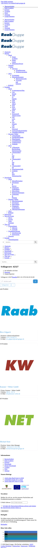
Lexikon (6, 467)
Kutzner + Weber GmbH (9, 387)
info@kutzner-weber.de (13, 394)
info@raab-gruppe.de (18, 3)
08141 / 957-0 (10, 392)
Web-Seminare (11, 222)
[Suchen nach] (16, 281)
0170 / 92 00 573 (11, 337)
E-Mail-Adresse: (14, 502)
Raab (10, 55)
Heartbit (14, 277)
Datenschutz (16, 546)
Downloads (7, 464)
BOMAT (10, 85)
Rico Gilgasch (5, 332)
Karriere (11, 236)
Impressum (24, 546)
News (10, 218)
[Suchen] (35, 281)
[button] (6, 532)
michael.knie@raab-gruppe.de (15, 448)
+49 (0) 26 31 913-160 (13, 447)
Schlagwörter (5, 285)
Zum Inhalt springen (7, 1)
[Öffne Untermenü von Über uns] (11, 256)
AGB (31, 544)
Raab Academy (9, 461)
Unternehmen (12, 226)
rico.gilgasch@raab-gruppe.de (15, 339)
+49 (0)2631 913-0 (6, 3)
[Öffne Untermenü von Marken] (10, 248)
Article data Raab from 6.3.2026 (14, 478)
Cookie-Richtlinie (6, 546)
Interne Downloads (10, 466)
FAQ (5, 469)
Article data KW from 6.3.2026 (13, 481)
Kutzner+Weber (13, 134)
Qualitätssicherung (14, 231)
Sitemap (6, 471)
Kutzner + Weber (11, 66)
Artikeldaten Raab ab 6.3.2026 (13, 480)
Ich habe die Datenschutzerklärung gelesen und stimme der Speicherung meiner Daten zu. (18, 506)
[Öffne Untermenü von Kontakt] (10, 258)
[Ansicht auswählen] (13, 285)
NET (10, 73)
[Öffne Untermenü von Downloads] (12, 251)
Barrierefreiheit (9, 459)
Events (10, 219)
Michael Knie (5, 442)
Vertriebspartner (13, 239)
